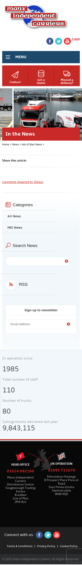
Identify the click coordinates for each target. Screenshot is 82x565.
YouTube (67, 41)
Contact (15, 82)
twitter (58, 41)
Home (5, 144)
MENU (20, 57)
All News (14, 216)
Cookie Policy (69, 546)
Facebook (49, 41)
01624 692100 (20, 471)
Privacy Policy (46, 546)
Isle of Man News (32, 144)
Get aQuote (41, 81)
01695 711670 (61, 470)
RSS (23, 284)
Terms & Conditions (20, 546)
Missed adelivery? (67, 81)
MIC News (14, 228)
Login (76, 39)
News (15, 144)
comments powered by (22, 182)
